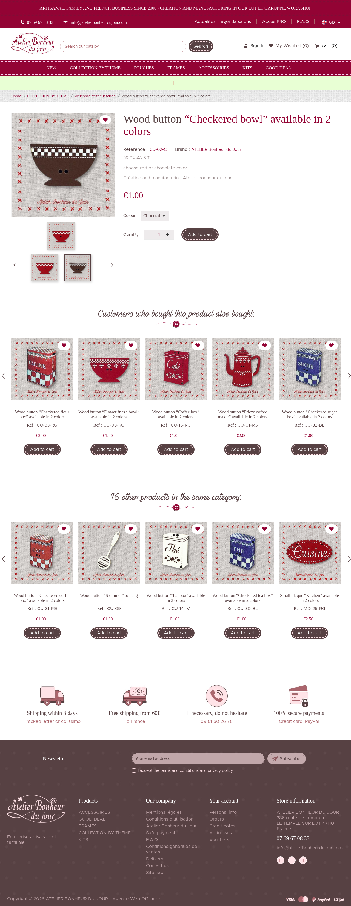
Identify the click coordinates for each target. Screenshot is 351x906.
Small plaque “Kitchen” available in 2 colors (309, 598)
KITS (83, 840)
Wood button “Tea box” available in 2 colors (176, 598)
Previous (3, 375)
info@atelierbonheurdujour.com (310, 848)
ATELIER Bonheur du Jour (216, 150)
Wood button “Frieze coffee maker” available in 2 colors (242, 414)
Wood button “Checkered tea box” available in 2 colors (243, 598)
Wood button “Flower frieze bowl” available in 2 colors (108, 414)
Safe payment (160, 833)
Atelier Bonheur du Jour (171, 826)
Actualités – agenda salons (223, 21)
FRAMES (88, 826)
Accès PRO (274, 21)
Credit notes (222, 826)
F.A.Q (303, 21)
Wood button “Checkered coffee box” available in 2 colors (42, 598)
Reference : (135, 149)
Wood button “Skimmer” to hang (109, 595)
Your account (223, 801)
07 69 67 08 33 (293, 838)
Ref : (31, 425)
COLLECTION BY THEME (105, 833)
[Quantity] (159, 235)
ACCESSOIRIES (94, 812)
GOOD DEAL (92, 819)
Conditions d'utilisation (169, 819)
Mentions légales (164, 812)
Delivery (154, 859)
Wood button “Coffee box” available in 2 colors (175, 414)
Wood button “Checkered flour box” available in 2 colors (42, 414)
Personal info (223, 812)
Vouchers (219, 840)
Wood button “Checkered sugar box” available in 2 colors (309, 414)
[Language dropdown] (331, 22)
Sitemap (154, 872)
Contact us (157, 866)
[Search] (123, 46)
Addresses (220, 833)
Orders (216, 819)
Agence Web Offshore (136, 899)
